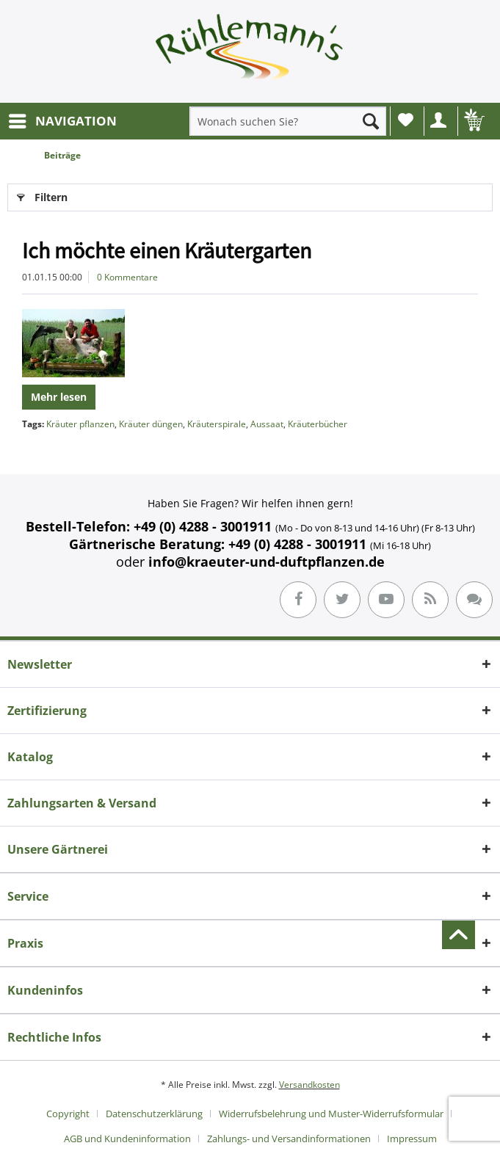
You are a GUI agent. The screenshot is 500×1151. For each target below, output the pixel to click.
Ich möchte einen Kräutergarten (166, 250)
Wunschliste (405, 119)
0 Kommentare (127, 277)
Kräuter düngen (151, 424)
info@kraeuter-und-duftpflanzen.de (266, 561)
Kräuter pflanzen (80, 424)
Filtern (42, 195)
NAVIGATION (63, 119)
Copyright (68, 1113)
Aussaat (266, 424)
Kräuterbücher (317, 424)
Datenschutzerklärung (154, 1113)
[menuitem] (62, 121)
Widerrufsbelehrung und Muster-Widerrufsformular (331, 1113)
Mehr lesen (59, 397)
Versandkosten (309, 1084)
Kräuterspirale (216, 424)
